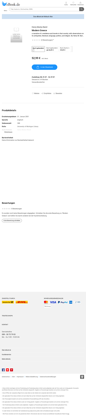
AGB (13, 376)
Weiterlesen (8, 132)
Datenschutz (6, 376)
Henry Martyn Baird (39, 27)
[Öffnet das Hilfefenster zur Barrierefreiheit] (82, 377)
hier (68, 414)
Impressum (20, 376)
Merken (36, 93)
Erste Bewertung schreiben (12, 220)
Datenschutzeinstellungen (48, 376)
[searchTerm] (44, 9)
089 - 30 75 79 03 (8, 334)
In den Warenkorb (44, 67)
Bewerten (59, 93)
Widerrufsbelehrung (32, 376)
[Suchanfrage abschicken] (81, 9)
